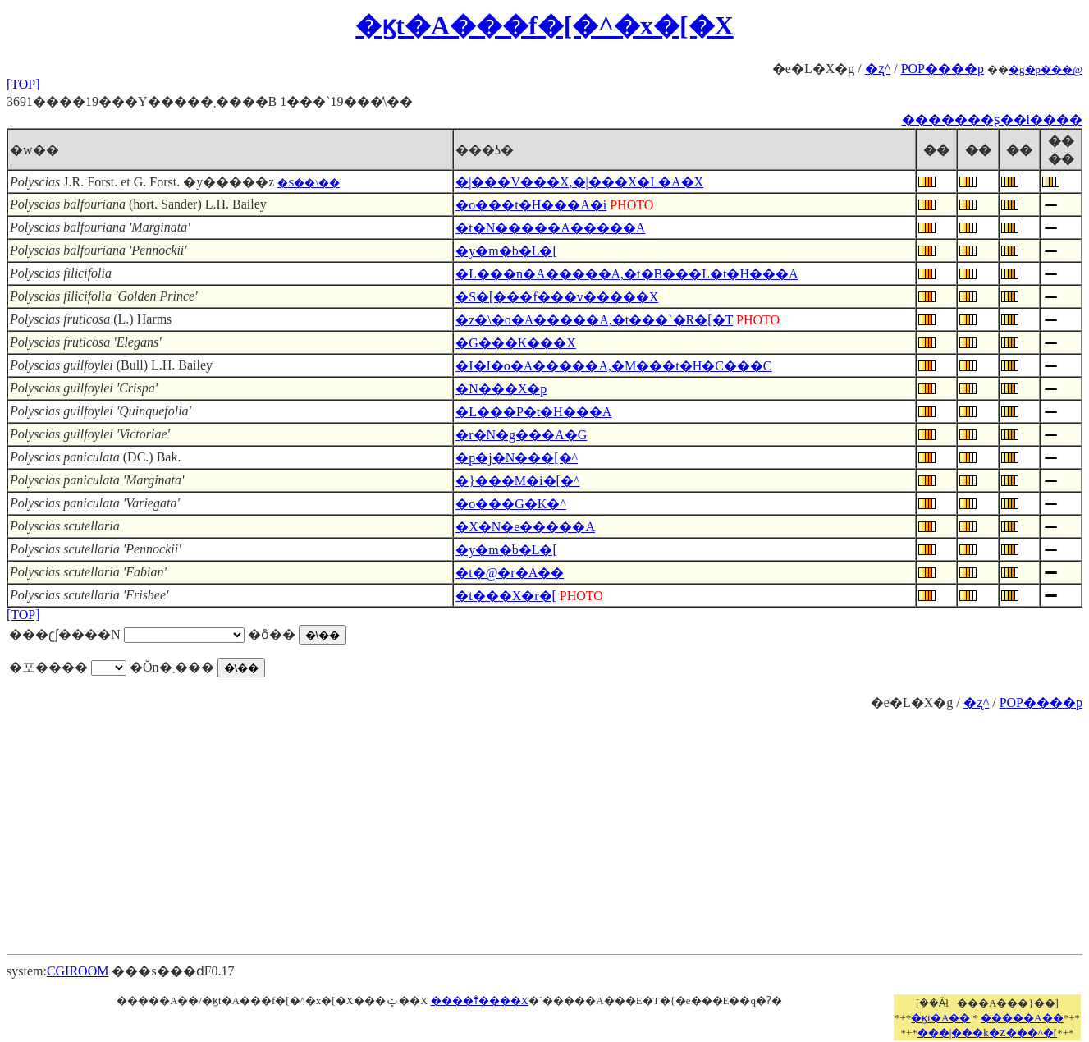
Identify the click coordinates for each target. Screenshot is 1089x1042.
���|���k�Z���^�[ (987, 1032)
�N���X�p (501, 389)
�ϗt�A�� (940, 1018)
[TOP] (23, 84)
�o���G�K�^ (510, 504)
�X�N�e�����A (525, 527)
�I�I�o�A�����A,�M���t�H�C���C (613, 366)
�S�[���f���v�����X (556, 297)
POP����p (942, 69)
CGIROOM (78, 971)
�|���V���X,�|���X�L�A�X (579, 182)
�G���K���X (515, 343)
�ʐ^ (878, 69)
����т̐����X (479, 1000)
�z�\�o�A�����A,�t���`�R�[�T (594, 320)
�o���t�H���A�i (530, 205)
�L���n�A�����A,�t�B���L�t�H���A (626, 274)
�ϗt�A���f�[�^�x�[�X (544, 25)
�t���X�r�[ (505, 596)
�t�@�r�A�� (509, 573)
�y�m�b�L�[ (506, 251)
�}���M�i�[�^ (517, 481)
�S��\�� (308, 183)
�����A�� (1022, 1018)
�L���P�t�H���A (533, 412)
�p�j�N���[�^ (516, 458)
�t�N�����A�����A (550, 228)
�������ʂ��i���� (992, 119)
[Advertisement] (545, 826)
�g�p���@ (1045, 69)
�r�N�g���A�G (521, 435)
